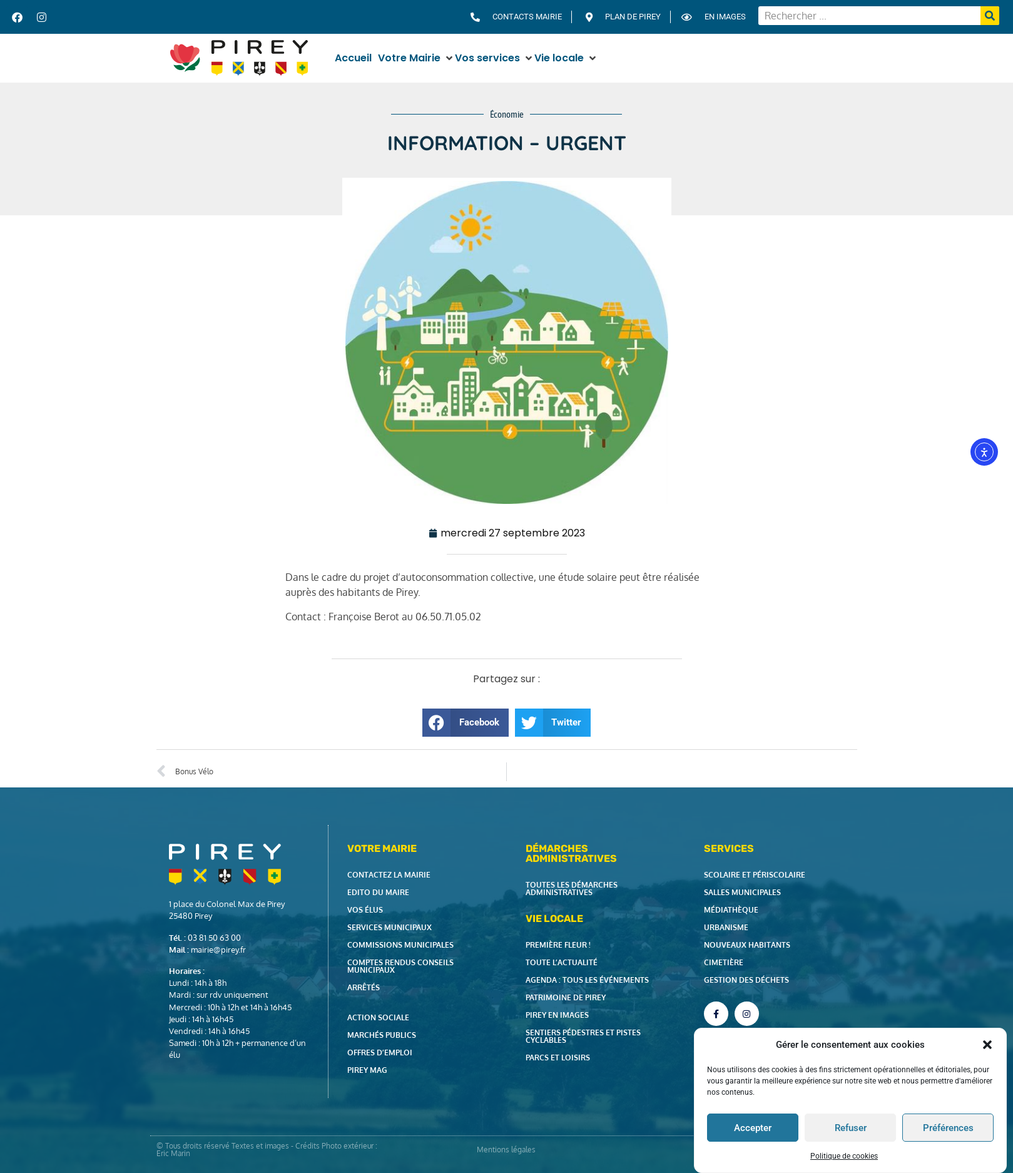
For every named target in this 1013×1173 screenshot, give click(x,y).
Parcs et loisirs (558, 1057)
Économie (507, 114)
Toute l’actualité (562, 962)
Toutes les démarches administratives (572, 888)
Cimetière (723, 962)
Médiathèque (731, 909)
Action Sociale (378, 1017)
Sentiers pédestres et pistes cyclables (583, 1036)
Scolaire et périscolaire (754, 874)
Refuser (851, 1128)
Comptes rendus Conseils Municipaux (400, 966)
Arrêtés (363, 987)
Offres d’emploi (379, 1052)
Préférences (948, 1128)
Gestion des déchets (746, 980)
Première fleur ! (558, 945)
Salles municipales (742, 892)
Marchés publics (381, 1035)
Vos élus (365, 909)
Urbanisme (726, 927)
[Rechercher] (989, 15)
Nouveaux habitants (747, 945)
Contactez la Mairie (388, 874)
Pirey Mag (367, 1070)
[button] (987, 1044)
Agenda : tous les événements (587, 980)
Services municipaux (389, 927)
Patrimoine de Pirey (566, 997)
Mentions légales (506, 1149)
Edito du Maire (378, 892)
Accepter (752, 1128)
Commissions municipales (400, 945)
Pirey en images (557, 1015)
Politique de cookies (844, 1156)
